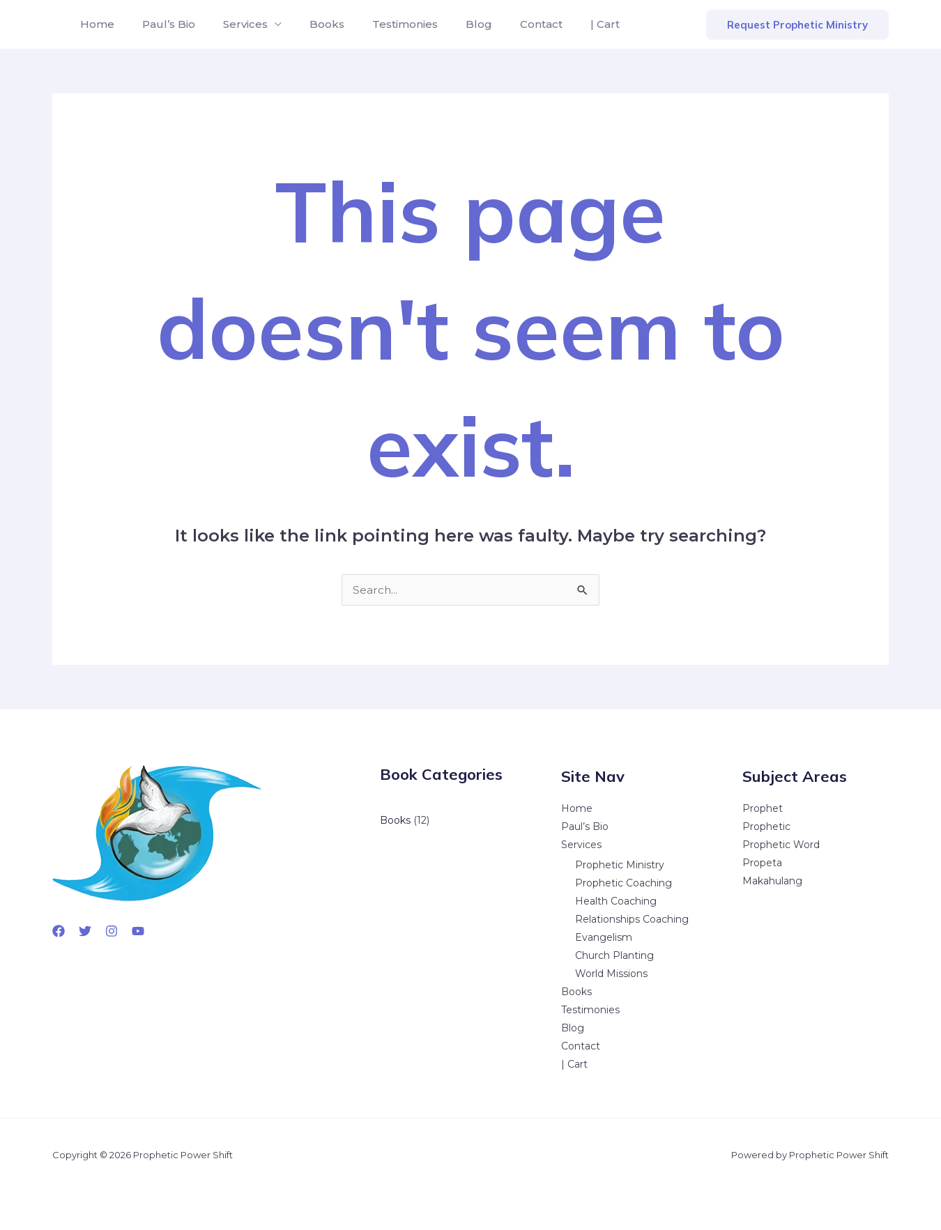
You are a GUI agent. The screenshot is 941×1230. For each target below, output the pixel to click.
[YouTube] (138, 931)
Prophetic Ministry (619, 865)
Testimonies (380, 24)
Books (307, 24)
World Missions (611, 973)
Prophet (762, 808)
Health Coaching (616, 901)
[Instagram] (111, 931)
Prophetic (766, 826)
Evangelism (603, 937)
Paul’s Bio (160, 24)
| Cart (563, 24)
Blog (448, 24)
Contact (505, 24)
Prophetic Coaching (623, 883)
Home (94, 24)
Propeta (762, 862)
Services (231, 24)
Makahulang (772, 881)
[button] (797, 25)
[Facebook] (58, 931)
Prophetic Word (781, 844)
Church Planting (614, 955)
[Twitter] (85, 931)
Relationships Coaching (632, 919)
